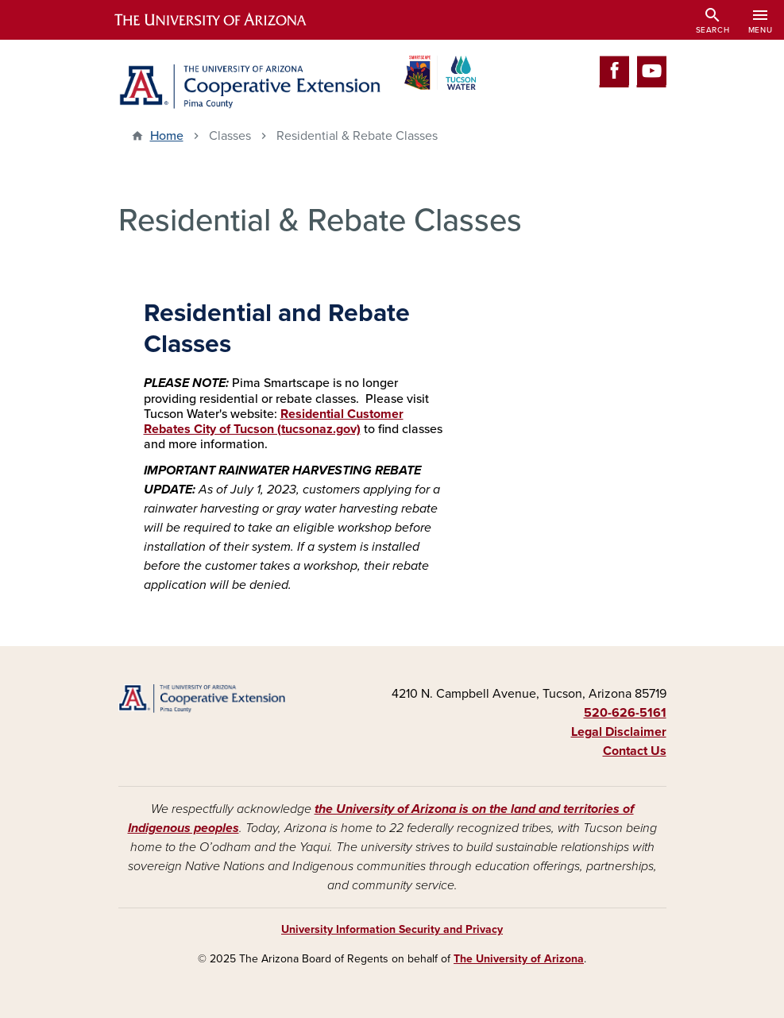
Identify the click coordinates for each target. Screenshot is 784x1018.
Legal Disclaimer (618, 732)
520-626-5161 (625, 713)
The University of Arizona (519, 959)
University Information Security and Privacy (392, 929)
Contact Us (634, 751)
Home (166, 136)
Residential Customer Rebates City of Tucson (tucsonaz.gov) (274, 421)
